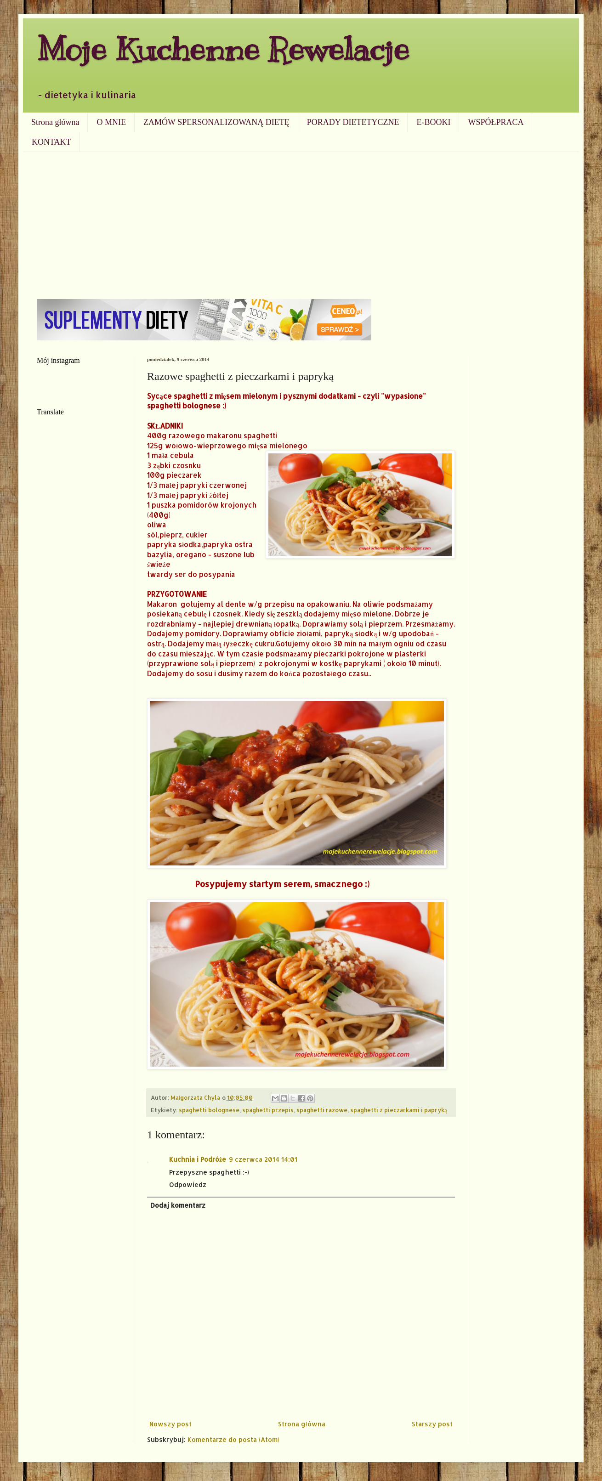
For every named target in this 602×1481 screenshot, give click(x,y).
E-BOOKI (433, 122)
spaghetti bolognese (209, 1110)
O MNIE (111, 122)
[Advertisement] (301, 221)
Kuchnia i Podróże (197, 1159)
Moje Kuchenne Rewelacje (223, 49)
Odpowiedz (187, 1184)
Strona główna (55, 122)
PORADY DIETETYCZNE (353, 122)
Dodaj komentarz (177, 1205)
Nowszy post (170, 1424)
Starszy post (432, 1424)
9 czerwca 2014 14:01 (263, 1159)
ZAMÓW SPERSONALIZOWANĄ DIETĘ (216, 122)
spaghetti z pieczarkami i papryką (398, 1110)
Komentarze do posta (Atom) (233, 1439)
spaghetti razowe (321, 1110)
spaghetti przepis (268, 1110)
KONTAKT (51, 142)
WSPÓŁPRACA (495, 122)
